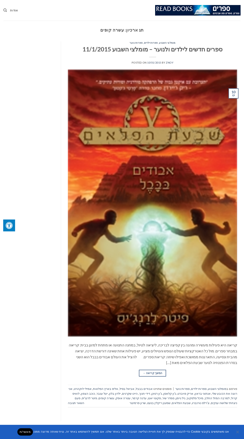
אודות (14, 10)
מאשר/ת (25, 432)
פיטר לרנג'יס (89, 398)
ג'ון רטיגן (156, 393)
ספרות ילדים (151, 42)
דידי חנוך (144, 393)
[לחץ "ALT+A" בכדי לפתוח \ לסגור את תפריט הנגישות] (9, 225)
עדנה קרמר (139, 398)
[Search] (5, 10)
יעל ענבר (102, 393)
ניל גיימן (180, 398)
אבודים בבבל (144, 389)
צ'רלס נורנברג (201, 403)
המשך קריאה (152, 373)
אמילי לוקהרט (83, 389)
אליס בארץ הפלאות (105, 389)
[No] (238, 433)
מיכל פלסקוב (195, 398)
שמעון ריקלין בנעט (158, 403)
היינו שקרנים (130, 393)
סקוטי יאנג (154, 398)
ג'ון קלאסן (169, 393)
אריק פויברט (185, 393)
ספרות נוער (136, 42)
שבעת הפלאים (181, 403)
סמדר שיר (168, 398)
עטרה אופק (123, 398)
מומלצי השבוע (167, 42)
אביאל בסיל (126, 389)
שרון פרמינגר (138, 403)
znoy (169, 62)
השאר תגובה (76, 403)
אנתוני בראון (203, 393)
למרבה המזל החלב (217, 398)
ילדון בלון (115, 393)
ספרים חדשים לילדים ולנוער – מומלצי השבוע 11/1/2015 (152, 49)
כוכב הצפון (88, 393)
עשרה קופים (106, 398)
